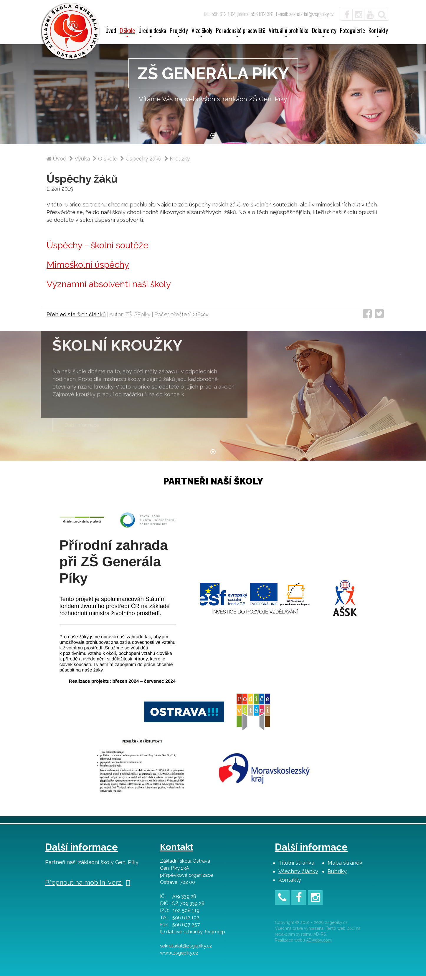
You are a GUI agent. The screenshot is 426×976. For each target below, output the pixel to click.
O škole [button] (127, 32)
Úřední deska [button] (152, 32)
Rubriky (337, 871)
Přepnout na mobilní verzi (87, 882)
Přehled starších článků (76, 314)
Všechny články (298, 871)
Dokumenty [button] (324, 32)
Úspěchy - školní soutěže (97, 245)
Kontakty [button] (378, 32)
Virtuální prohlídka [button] (288, 32)
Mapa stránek (345, 863)
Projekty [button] (179, 32)
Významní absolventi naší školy (109, 284)
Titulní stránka (296, 863)
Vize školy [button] (201, 32)
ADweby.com (319, 940)
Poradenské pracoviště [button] (240, 32)
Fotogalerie (352, 31)
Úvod (110, 31)
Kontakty (289, 880)
